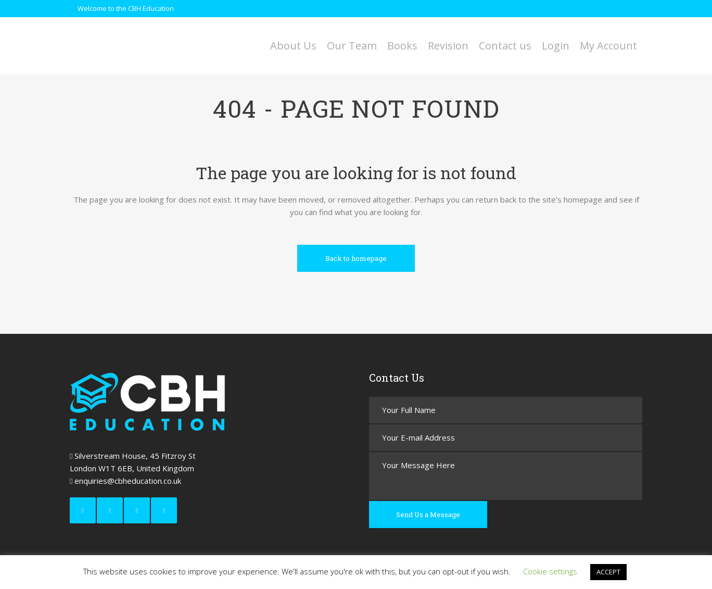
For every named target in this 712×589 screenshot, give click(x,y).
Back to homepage (356, 258)
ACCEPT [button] (608, 572)
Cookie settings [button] (550, 571)
